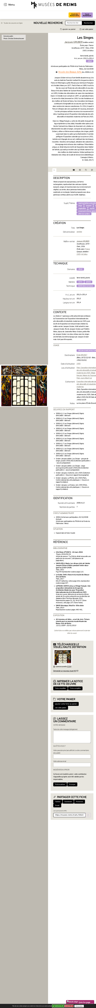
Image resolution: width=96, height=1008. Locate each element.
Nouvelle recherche (48, 23)
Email (57, 805)
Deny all (70, 1006)
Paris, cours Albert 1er (84, 378)
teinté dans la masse (85, 286)
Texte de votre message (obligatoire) (65, 729)
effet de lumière (84, 214)
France (87, 249)
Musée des (74, 15)
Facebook (68, 802)
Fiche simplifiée (60, 688)
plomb (88, 282)
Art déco (84, 254)
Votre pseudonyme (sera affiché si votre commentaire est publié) (71, 751)
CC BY (69, 667)
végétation (82, 208)
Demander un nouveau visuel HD (64, 671)
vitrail (90, 61)
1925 (79, 254)
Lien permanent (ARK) (60, 811)
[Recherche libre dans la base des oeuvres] (73, 23)
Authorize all (58, 1006)
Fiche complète (75, 688)
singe (80, 206)
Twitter (57, 802)
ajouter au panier (68, 29)
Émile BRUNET (82, 355)
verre (80, 282)
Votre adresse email (59, 761)
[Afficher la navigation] (5, 5)
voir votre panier (86, 29)
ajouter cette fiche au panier (66, 704)
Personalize (79, 1006)
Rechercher (88, 23)
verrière (79, 232)
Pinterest (79, 802)
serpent (88, 206)
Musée (87, 15)
